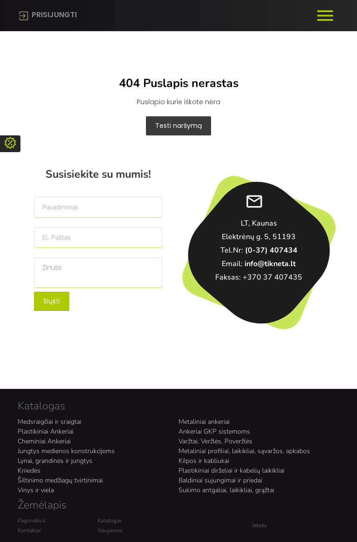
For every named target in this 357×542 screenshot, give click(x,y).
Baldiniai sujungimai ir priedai (220, 480)
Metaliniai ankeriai (204, 421)
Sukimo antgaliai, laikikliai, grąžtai (226, 490)
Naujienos (110, 530)
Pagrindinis (32, 520)
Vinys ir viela (36, 490)
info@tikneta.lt (270, 264)
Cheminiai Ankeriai (44, 441)
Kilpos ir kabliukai (203, 460)
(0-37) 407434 (271, 250)
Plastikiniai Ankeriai (45, 431)
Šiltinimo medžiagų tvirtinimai (60, 480)
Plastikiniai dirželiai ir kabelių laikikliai (231, 470)
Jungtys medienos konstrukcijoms (66, 451)
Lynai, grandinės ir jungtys (55, 460)
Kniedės (29, 470)
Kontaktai (29, 530)
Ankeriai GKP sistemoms (214, 431)
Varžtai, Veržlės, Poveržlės (215, 441)
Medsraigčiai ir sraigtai (49, 421)
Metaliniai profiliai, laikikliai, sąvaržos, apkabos (244, 451)
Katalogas (110, 520)
